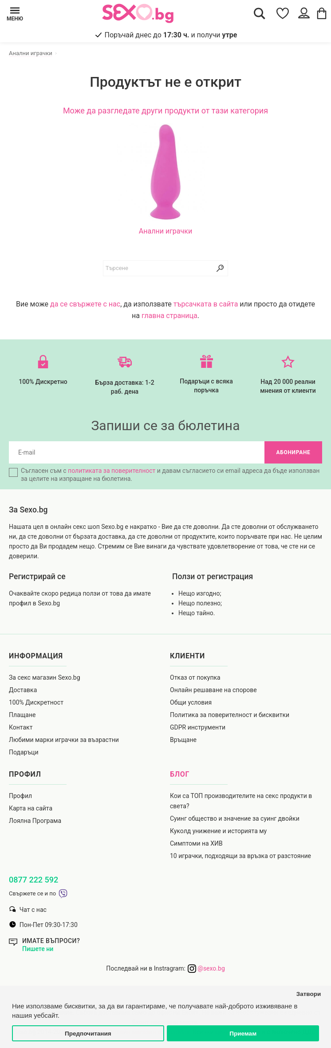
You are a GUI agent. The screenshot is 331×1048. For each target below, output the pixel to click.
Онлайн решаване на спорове (213, 689)
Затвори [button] (308, 994)
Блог (179, 774)
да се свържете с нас (85, 304)
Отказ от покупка (195, 677)
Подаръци (23, 752)
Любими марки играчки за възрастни (64, 739)
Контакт (20, 727)
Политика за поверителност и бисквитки (229, 714)
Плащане (22, 714)
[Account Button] (305, 13)
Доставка (23, 689)
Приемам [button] (242, 1033)
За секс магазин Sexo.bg (44, 677)
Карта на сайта (30, 808)
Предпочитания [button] (88, 1033)
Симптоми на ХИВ (196, 843)
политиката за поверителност (111, 470)
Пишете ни (37, 948)
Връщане (183, 739)
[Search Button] (259, 13)
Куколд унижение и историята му (218, 830)
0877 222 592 (33, 879)
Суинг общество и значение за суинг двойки (234, 818)
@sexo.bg (206, 968)
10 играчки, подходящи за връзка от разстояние (240, 855)
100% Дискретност (36, 702)
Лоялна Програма (35, 820)
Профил (20, 795)
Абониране (293, 452)
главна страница (169, 315)
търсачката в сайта (205, 304)
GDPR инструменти (197, 727)
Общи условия (191, 702)
